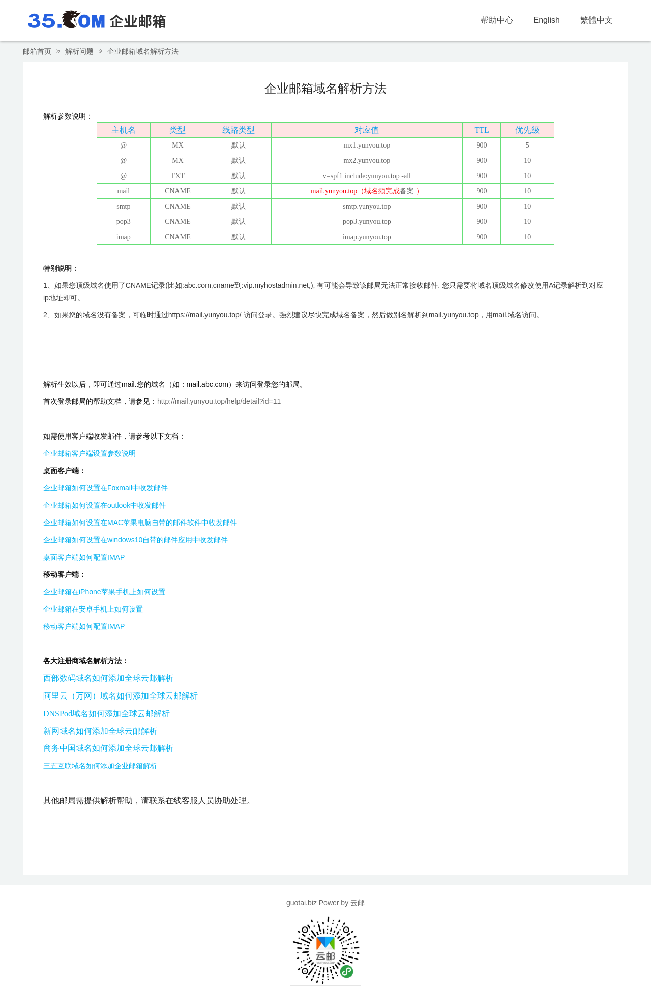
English (547, 20)
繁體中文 (596, 20)
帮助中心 (497, 20)
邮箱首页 (37, 51)
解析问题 (79, 51)
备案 (407, 191)
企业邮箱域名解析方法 (143, 51)
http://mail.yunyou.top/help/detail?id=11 (219, 401)
